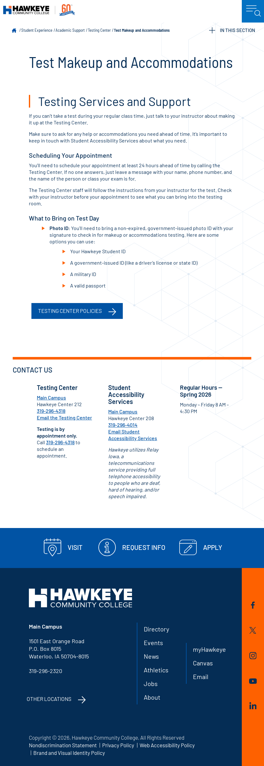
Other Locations (49, 699)
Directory (156, 629)
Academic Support (70, 30)
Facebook (253, 605)
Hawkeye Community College (39, 10)
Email (200, 676)
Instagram (252, 655)
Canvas (203, 663)
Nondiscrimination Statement (63, 745)
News (151, 656)
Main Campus (51, 397)
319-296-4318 (51, 411)
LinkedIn (252, 705)
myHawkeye (209, 649)
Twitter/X (252, 630)
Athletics (156, 670)
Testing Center (99, 30)
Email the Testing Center (64, 417)
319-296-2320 (45, 670)
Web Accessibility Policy (167, 745)
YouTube (253, 681)
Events (153, 642)
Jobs (151, 683)
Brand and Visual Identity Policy (69, 752)
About (152, 697)
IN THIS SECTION (232, 30)
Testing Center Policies (70, 310)
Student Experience (36, 30)
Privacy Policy (118, 745)
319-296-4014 (122, 425)
